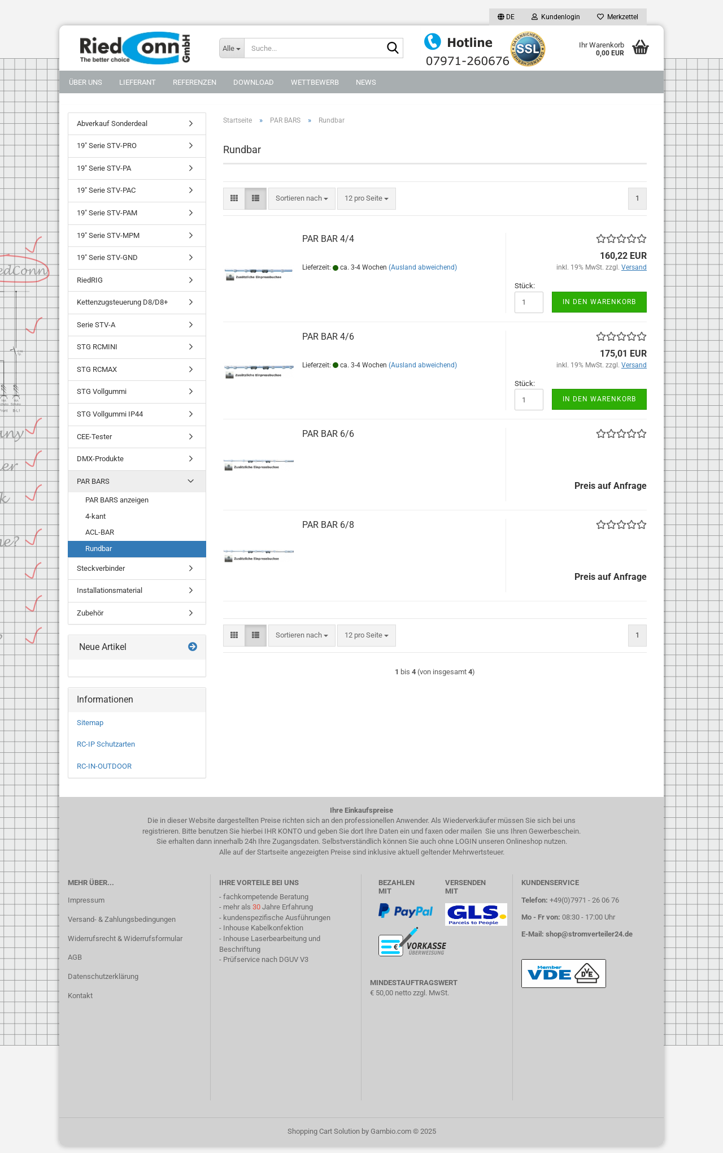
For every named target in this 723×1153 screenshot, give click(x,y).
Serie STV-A (96, 331)
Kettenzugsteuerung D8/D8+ (122, 309)
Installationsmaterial (109, 596)
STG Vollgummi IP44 (110, 420)
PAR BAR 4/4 (328, 245)
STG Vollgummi (102, 398)
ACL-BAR (99, 539)
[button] (506, 16)
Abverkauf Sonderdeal (112, 129)
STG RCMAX (97, 375)
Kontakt (80, 1002)
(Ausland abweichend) (423, 274)
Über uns (85, 82)
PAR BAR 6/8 (328, 531)
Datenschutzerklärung (103, 983)
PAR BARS (93, 487)
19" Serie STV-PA (104, 174)
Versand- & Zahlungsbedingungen (122, 925)
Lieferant (137, 82)
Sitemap (90, 729)
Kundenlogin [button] (556, 17)
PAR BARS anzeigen (117, 506)
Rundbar (98, 555)
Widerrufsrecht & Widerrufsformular (125, 944)
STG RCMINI (97, 353)
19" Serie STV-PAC (106, 197)
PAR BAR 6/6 (328, 440)
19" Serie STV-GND (107, 263)
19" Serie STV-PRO (107, 152)
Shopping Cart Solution (324, 1138)
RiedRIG (90, 286)
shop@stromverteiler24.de (589, 940)
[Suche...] (231, 48)
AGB (75, 964)
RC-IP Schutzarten (106, 751)
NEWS (366, 82)
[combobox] (302, 205)
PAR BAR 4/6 (328, 342)
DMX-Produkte (100, 465)
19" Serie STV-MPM (108, 241)
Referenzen (194, 82)
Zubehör (90, 619)
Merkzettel (617, 17)
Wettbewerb (315, 82)
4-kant (95, 522)
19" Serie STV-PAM (107, 219)
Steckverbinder (101, 574)
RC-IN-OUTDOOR (104, 772)
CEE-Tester (94, 443)
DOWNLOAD (253, 82)
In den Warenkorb (599, 308)
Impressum (86, 906)
